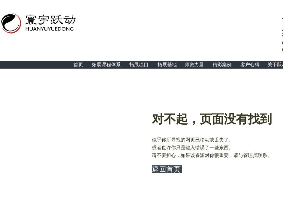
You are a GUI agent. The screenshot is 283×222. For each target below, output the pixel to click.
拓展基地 (167, 64)
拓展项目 (139, 64)
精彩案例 (222, 64)
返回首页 (166, 169)
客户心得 (250, 64)
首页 (78, 64)
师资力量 (194, 64)
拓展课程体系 (106, 64)
